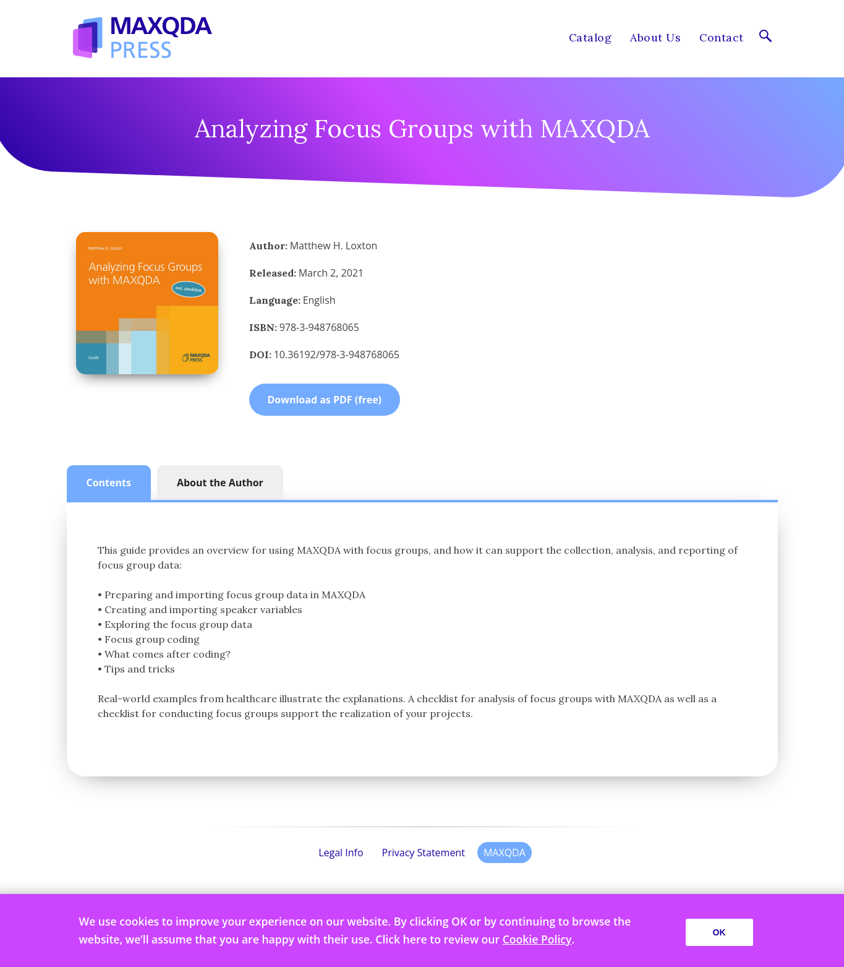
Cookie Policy (537, 939)
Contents (109, 482)
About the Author (220, 482)
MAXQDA (505, 852)
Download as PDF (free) (325, 399)
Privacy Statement (423, 852)
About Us (655, 37)
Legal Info (340, 852)
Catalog (590, 37)
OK (719, 932)
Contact (721, 37)
